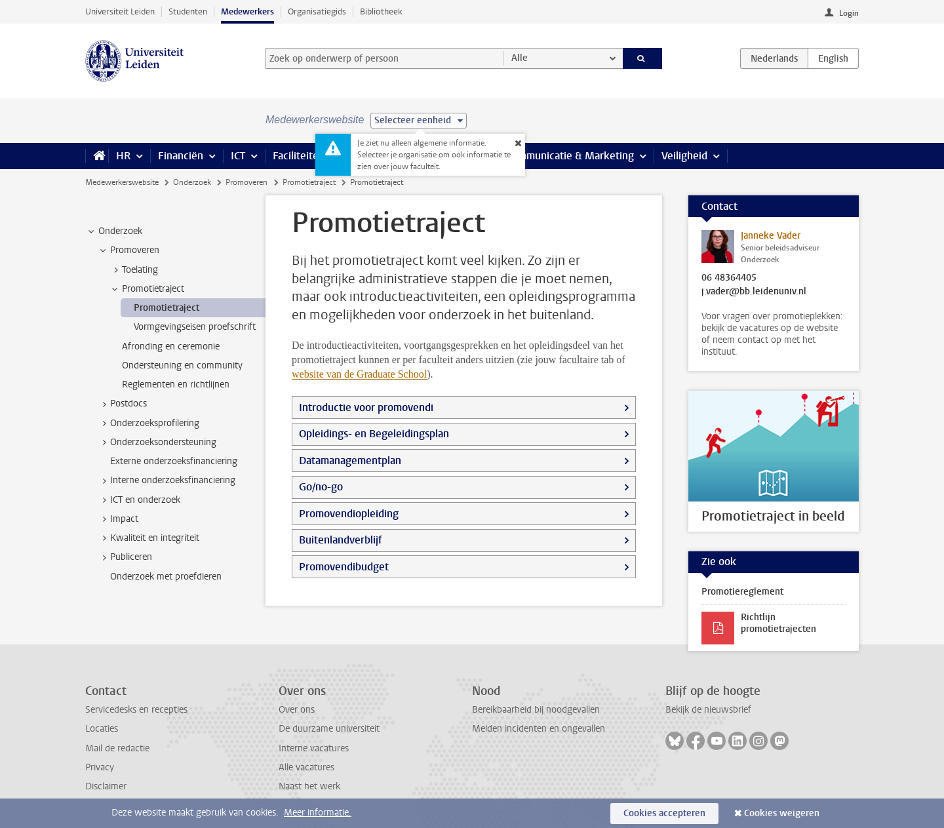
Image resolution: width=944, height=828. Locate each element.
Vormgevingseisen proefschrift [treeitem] (195, 327)
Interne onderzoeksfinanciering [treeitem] (166, 480)
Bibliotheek (381, 11)
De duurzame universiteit (329, 728)
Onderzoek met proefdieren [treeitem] (166, 576)
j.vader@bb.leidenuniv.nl (753, 292)
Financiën (180, 156)
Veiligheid (684, 156)
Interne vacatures (314, 748)
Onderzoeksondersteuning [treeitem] (157, 442)
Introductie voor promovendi (366, 407)
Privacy (99, 767)
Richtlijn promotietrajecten (778, 623)
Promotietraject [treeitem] (146, 289)
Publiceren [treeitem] (125, 557)
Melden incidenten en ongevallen (538, 728)
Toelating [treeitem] (133, 270)
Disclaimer (106, 786)
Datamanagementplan (350, 460)
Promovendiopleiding (349, 514)
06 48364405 (729, 278)
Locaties (101, 728)
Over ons (297, 709)
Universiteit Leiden (120, 11)
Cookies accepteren (664, 813)
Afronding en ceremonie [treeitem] (171, 346)
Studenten (187, 11)
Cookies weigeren (781, 813)
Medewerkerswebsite (122, 182)
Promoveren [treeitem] (128, 250)
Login (849, 13)
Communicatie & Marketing (570, 156)
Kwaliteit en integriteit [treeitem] (148, 538)
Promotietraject (309, 182)
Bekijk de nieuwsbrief (708, 709)
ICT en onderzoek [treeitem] (139, 500)
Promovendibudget (344, 567)
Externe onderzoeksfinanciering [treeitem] (173, 461)
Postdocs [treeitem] (122, 403)
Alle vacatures (306, 767)
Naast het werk (309, 786)
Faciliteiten (298, 156)
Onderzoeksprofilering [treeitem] (148, 423)
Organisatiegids (317, 11)
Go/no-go (321, 487)
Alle (519, 58)
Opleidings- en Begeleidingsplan (374, 434)
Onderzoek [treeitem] (114, 231)
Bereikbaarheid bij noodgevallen (536, 709)
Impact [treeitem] (118, 519)
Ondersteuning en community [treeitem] (182, 365)
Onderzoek (192, 182)
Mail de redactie (117, 748)
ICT (238, 156)
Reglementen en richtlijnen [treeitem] (175, 384)
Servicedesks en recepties (136, 709)
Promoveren (246, 182)
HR (123, 156)
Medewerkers (247, 11)
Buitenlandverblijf (340, 540)
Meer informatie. (317, 812)
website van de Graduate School (359, 374)
